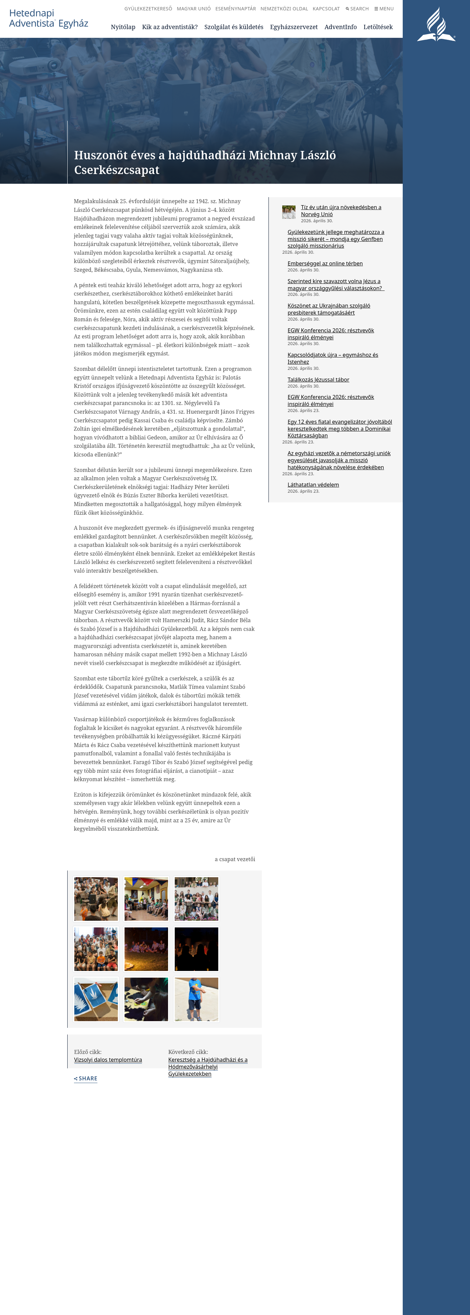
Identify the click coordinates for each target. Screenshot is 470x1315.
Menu (384, 8)
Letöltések (378, 27)
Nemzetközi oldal (284, 8)
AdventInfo (340, 27)
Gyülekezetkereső (148, 8)
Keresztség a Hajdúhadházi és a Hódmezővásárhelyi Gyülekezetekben (208, 1066)
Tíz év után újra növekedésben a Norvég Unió (341, 210)
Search (357, 8)
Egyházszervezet (294, 27)
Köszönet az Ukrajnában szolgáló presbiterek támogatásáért (329, 309)
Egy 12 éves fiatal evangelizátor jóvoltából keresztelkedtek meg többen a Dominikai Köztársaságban (340, 428)
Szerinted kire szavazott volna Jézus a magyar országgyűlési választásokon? (336, 284)
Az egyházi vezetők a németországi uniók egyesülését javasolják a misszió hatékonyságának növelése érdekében (339, 460)
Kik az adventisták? (170, 27)
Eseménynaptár (236, 8)
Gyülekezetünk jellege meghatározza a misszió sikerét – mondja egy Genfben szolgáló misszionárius (336, 239)
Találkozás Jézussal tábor (318, 379)
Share (86, 1079)
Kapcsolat (326, 8)
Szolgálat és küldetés (234, 27)
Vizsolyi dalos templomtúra (108, 1059)
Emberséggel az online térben (325, 263)
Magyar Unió (194, 8)
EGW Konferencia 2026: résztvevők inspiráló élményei (331, 334)
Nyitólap (123, 27)
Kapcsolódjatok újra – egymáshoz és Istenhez (333, 358)
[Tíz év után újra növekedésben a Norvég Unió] (289, 212)
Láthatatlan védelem (313, 484)
